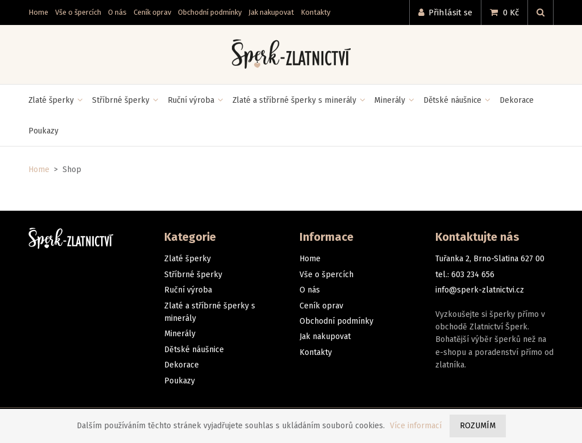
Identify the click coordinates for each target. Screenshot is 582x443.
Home (38, 169)
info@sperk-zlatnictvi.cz (479, 290)
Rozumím (478, 426)
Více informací (416, 426)
